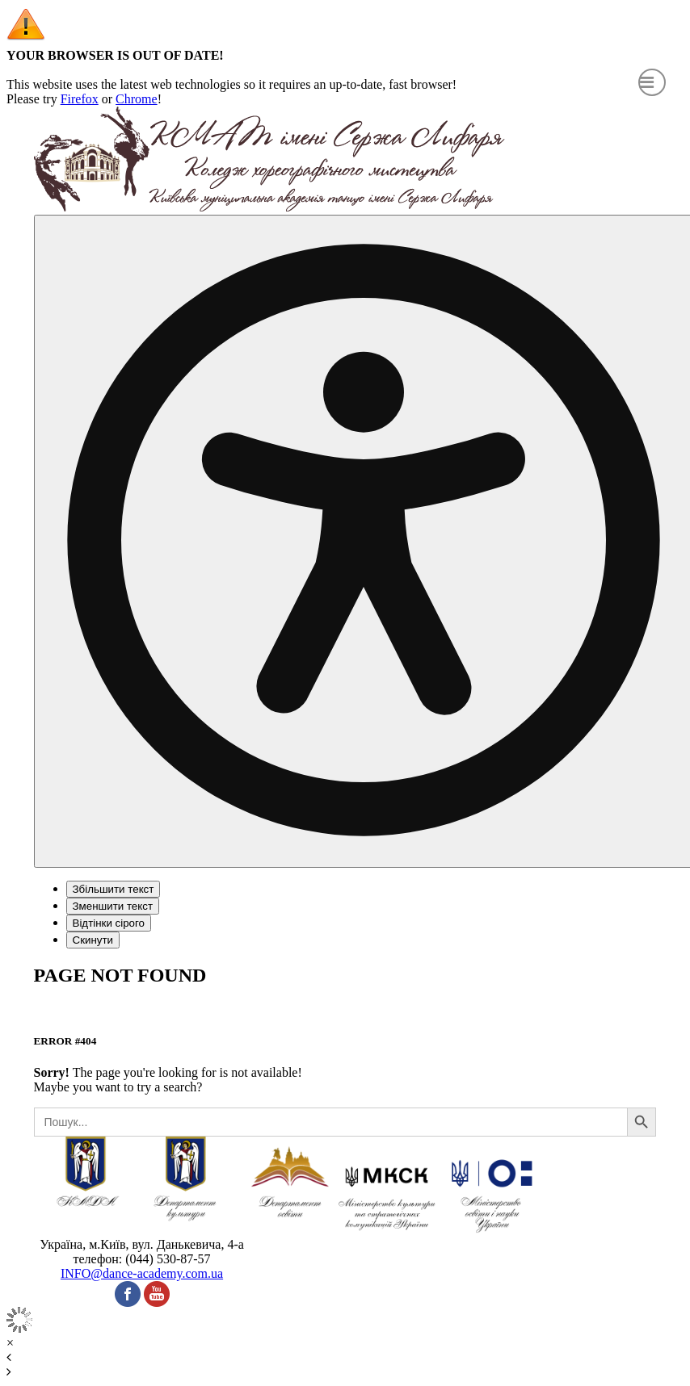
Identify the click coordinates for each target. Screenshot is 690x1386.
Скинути (93, 940)
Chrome (137, 99)
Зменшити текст (113, 906)
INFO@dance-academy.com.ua (142, 1273)
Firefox (80, 99)
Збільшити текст (113, 889)
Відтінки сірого (109, 923)
